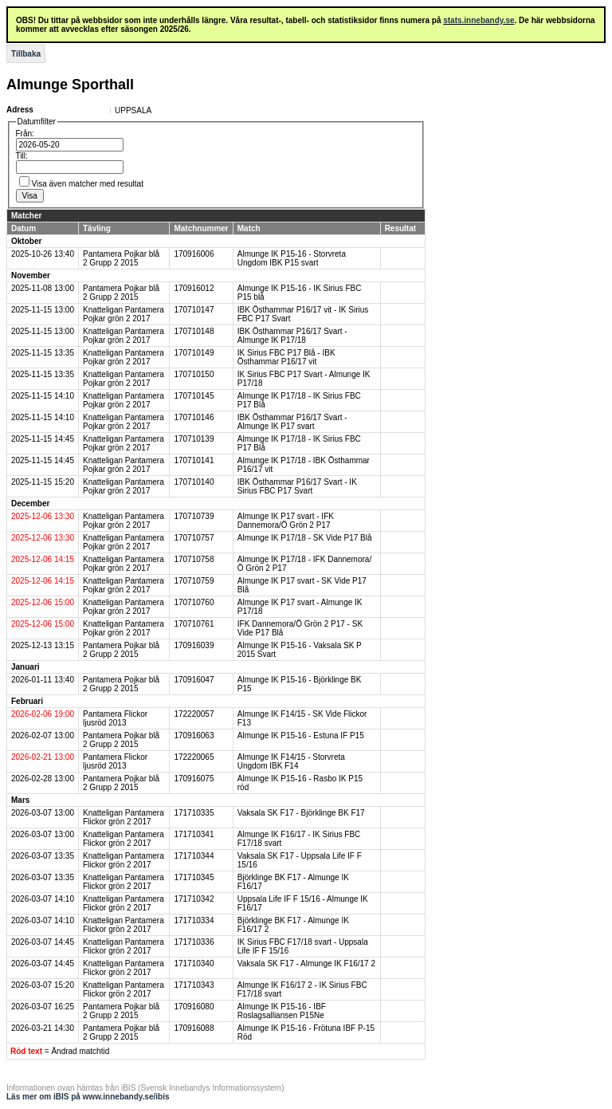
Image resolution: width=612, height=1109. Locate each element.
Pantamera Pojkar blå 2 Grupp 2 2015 (121, 258)
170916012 (194, 288)
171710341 (194, 834)
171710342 (194, 899)
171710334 (194, 920)
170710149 (194, 352)
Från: (25, 133)
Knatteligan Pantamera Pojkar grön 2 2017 (123, 314)
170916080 (194, 1006)
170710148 (194, 331)
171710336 (194, 942)
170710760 (194, 602)
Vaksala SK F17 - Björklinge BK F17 (301, 812)
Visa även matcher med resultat (87, 183)
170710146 (194, 417)
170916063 (194, 735)
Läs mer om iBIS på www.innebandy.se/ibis (88, 1096)
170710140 (194, 482)
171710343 (194, 985)
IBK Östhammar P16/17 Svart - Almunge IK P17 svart (292, 422)
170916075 (194, 778)
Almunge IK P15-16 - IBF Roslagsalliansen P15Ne (281, 1011)
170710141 (194, 460)
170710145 (194, 395)
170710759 (194, 580)
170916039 (194, 645)
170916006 (194, 254)
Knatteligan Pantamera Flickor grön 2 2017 (123, 817)
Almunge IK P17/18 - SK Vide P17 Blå (304, 537)
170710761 (194, 623)
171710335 (194, 812)
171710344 (194, 855)
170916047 (194, 679)
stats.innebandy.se (478, 20)
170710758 (194, 559)
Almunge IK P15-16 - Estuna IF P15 (300, 735)
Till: (22, 155)
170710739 (194, 516)
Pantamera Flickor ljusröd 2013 (115, 718)
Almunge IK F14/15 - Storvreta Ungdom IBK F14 (291, 761)
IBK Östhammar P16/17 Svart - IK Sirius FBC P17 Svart (297, 486)
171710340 (194, 963)
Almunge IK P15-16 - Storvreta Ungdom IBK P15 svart (291, 258)
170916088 (194, 1028)
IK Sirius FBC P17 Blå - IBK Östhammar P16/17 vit (286, 357)
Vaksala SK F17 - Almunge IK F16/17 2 (306, 963)
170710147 (194, 309)
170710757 (194, 537)
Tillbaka (26, 53)
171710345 (194, 877)
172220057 (194, 714)
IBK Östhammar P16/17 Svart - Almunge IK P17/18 (292, 335)
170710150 (194, 374)
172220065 (194, 757)
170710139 (194, 439)
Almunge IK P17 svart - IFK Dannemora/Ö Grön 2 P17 (285, 520)
